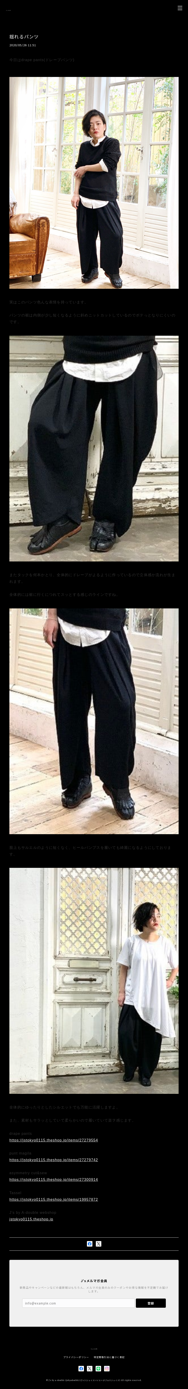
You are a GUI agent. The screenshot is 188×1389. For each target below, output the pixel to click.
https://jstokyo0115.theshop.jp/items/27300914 (53, 1180)
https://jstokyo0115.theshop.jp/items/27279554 (53, 1140)
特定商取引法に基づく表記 (109, 1357)
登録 (151, 1303)
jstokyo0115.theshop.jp (31, 1219)
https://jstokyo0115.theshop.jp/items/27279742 (53, 1160)
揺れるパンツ (24, 36)
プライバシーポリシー (76, 1357)
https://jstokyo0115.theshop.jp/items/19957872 (53, 1199)
